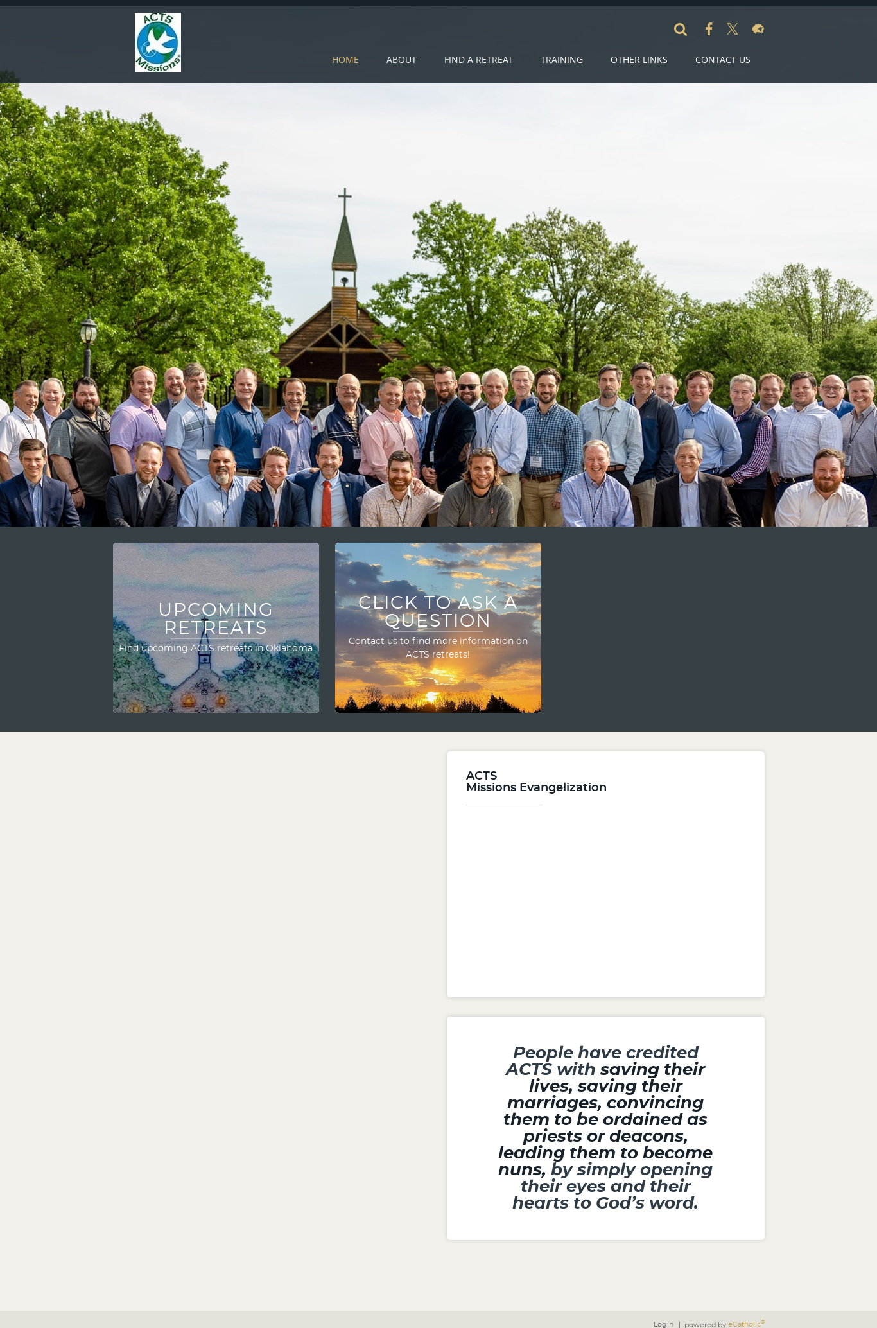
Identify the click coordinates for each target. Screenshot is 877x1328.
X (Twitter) (732, 28)
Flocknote (758, 28)
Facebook (709, 28)
